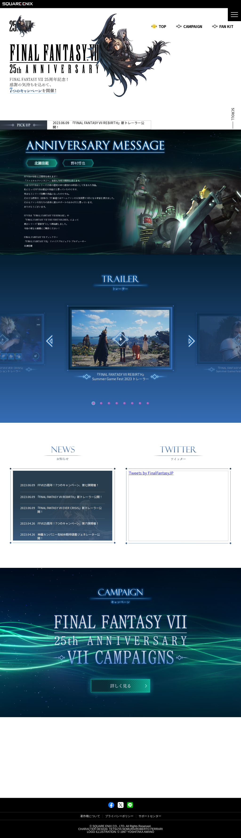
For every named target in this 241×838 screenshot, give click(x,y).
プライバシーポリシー (119, 816)
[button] (192, 341)
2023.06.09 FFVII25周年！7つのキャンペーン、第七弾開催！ (59, 485)
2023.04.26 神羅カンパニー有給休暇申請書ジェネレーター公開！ (60, 536)
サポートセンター (150, 816)
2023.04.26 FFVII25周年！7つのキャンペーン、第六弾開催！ (59, 524)
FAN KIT (222, 26)
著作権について (90, 816)
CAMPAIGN (189, 26)
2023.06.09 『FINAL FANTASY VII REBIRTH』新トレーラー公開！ (98, 124)
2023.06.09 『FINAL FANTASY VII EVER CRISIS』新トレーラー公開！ (61, 510)
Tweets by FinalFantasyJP (151, 473)
